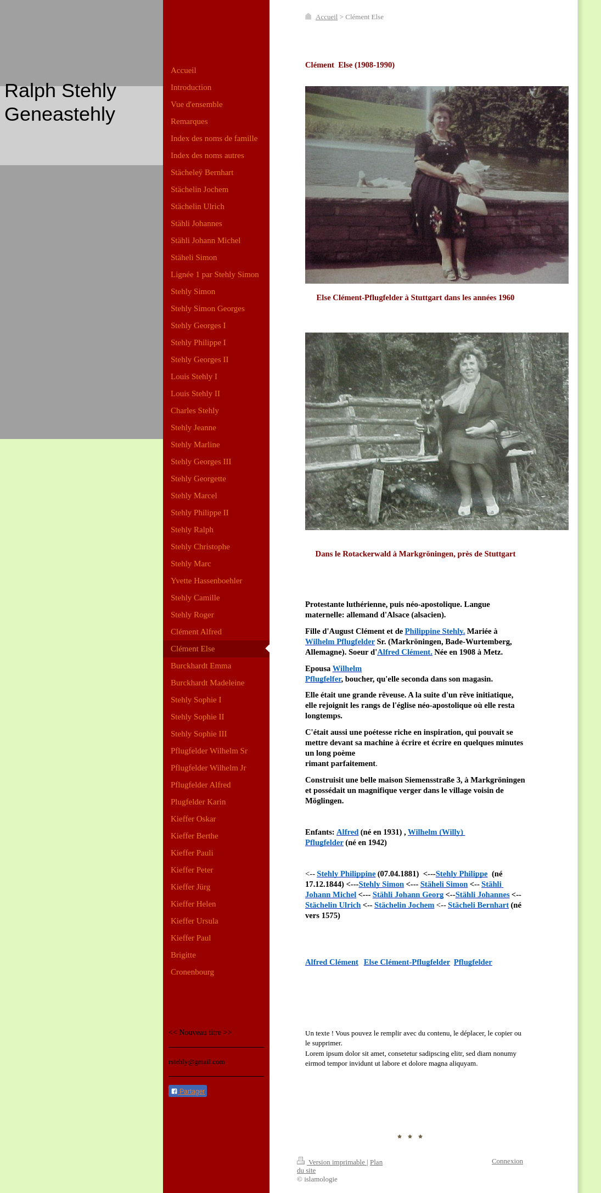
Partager (188, 1091)
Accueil (327, 17)
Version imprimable (332, 1162)
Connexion (507, 1161)
